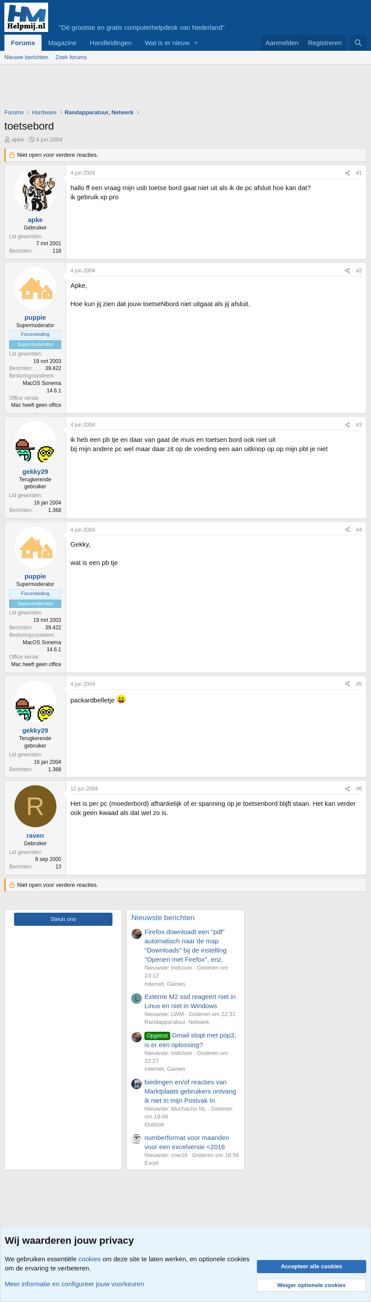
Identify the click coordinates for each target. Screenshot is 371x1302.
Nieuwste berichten (163, 918)
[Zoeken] (358, 43)
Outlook (154, 1124)
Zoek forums (71, 57)
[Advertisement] (163, 88)
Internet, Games (164, 984)
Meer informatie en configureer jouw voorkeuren (74, 1284)
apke (18, 139)
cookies (89, 1259)
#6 (359, 789)
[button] (196, 43)
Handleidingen (111, 42)
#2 (359, 271)
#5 (359, 684)
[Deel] (347, 173)
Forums (23, 42)
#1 (359, 173)
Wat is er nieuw (167, 42)
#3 (359, 425)
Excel (151, 1163)
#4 (359, 530)
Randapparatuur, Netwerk (176, 1022)
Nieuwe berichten (26, 57)
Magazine (62, 42)
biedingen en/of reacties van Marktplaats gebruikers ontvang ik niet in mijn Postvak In (190, 1091)
